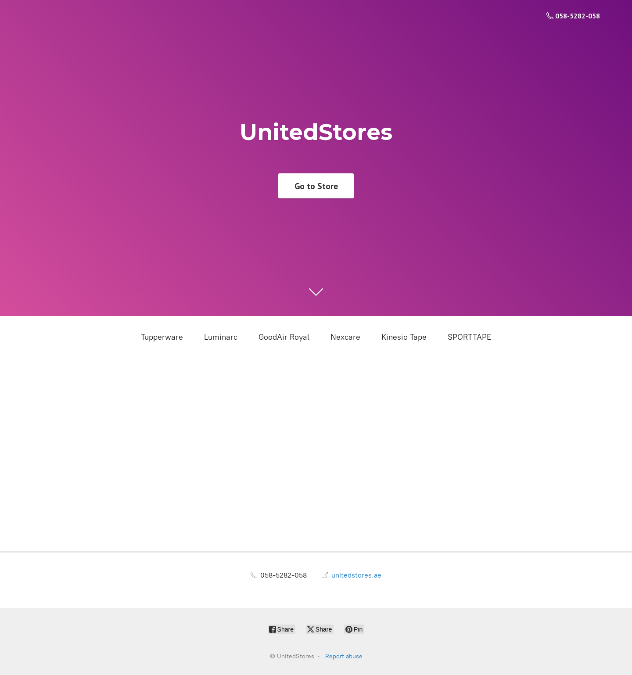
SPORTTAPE (469, 337)
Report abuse (344, 656)
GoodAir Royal (284, 337)
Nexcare (345, 337)
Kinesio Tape (404, 337)
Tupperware (162, 337)
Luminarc (220, 337)
